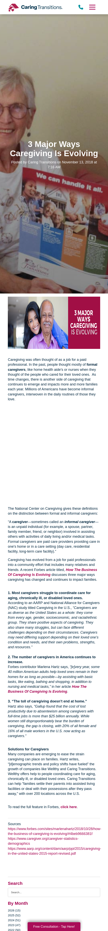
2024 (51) (14, 920)
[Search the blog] (54, 892)
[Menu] (92, 7)
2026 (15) (14, 910)
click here (68, 807)
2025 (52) (14, 915)
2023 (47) (14, 925)
